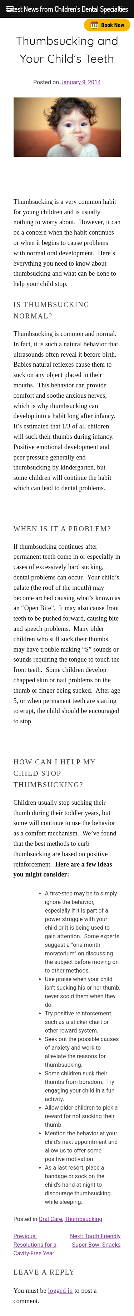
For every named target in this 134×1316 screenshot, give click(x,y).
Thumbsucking (83, 1219)
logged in (60, 1290)
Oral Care (50, 1219)
